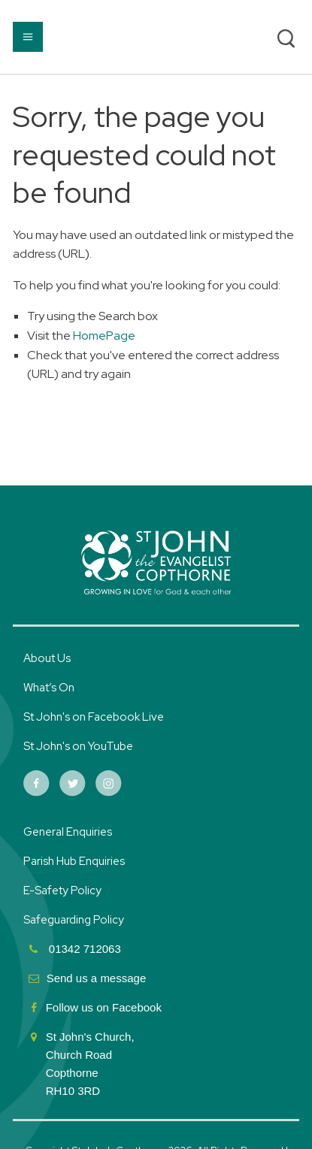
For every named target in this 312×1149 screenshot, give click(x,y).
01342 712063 (83, 948)
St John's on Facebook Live (93, 716)
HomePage (104, 335)
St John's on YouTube (78, 746)
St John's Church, (90, 1036)
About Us (47, 658)
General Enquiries (67, 831)
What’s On (48, 687)
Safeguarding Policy (73, 919)
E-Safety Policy (62, 890)
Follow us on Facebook (105, 1007)
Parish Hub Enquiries (75, 861)
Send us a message (97, 978)
